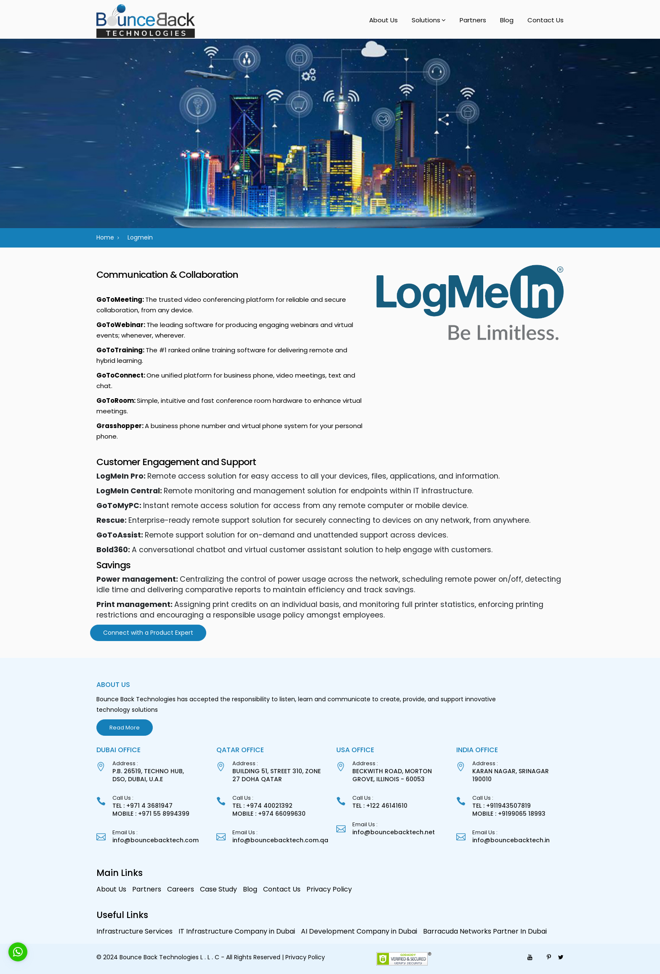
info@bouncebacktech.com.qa (280, 840)
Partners (473, 20)
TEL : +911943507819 (501, 805)
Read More (124, 728)
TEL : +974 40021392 (262, 805)
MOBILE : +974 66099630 (269, 813)
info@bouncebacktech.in (511, 840)
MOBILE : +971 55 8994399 (150, 813)
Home (105, 237)
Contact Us (545, 20)
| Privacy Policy (303, 957)
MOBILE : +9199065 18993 (509, 813)
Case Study (218, 889)
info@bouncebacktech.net (393, 832)
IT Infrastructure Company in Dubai (236, 931)
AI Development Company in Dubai (359, 931)
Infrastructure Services (134, 931)
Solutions (426, 20)
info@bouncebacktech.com (155, 840)
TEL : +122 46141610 (379, 805)
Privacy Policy (329, 889)
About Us (383, 20)
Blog (507, 20)
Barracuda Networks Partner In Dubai (485, 931)
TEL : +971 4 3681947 (142, 805)
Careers (180, 889)
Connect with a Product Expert (148, 632)
